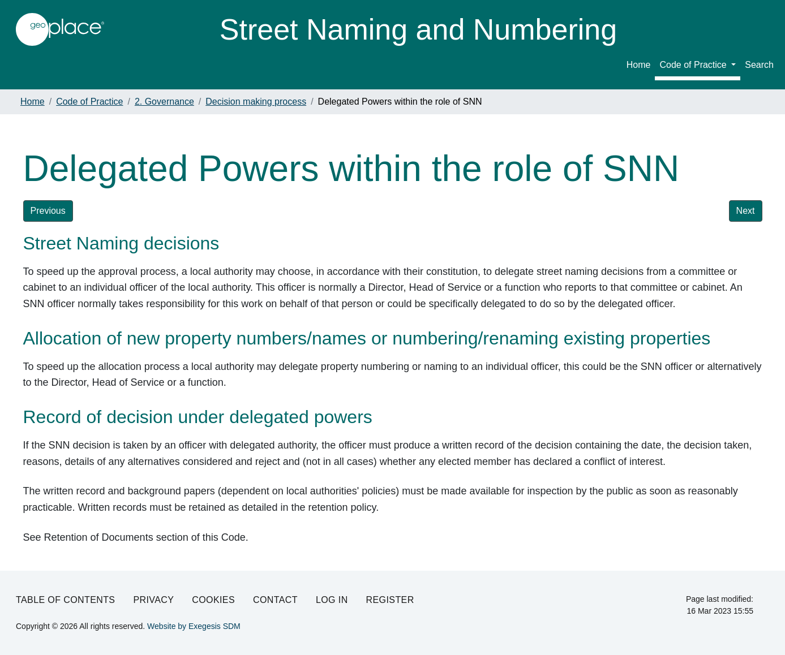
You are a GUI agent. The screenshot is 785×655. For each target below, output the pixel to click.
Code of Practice (694, 65)
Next (745, 211)
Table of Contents (65, 600)
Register (390, 600)
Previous (48, 211)
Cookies (213, 600)
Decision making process (255, 101)
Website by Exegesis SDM (194, 626)
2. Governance (164, 101)
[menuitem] (697, 67)
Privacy (153, 600)
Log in (332, 600)
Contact (275, 600)
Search (759, 65)
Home (639, 65)
